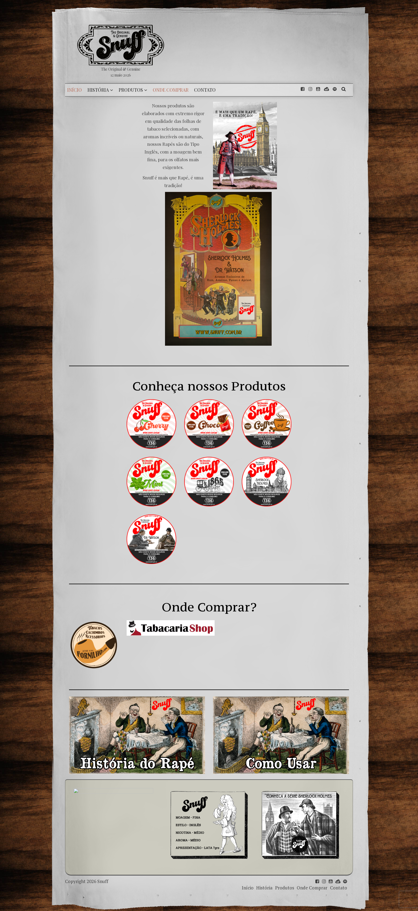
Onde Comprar (312, 888)
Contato (338, 888)
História (264, 888)
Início (248, 888)
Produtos (284, 888)
